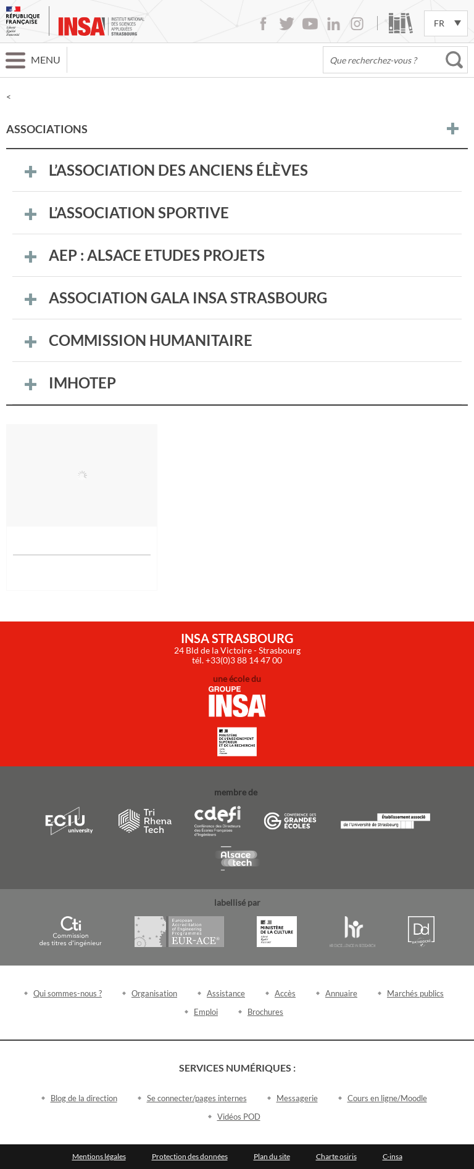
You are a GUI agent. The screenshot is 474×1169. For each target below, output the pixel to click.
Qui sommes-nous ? (67, 993)
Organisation (154, 993)
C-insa (392, 1156)
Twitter (286, 23)
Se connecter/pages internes (197, 1098)
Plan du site (272, 1156)
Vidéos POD (238, 1117)
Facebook (263, 23)
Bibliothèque (401, 23)
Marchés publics (415, 993)
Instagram (357, 23)
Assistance (226, 993)
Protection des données (190, 1156)
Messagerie (297, 1098)
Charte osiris (336, 1156)
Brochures (265, 1012)
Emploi (206, 1012)
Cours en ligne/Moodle (387, 1098)
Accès (285, 993)
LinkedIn (333, 23)
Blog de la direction (84, 1098)
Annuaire (341, 993)
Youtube (310, 23)
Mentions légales (99, 1156)
